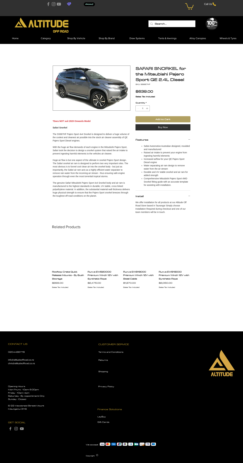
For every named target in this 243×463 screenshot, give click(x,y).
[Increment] (147, 108)
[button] (189, 6)
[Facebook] (48, 4)
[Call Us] (210, 4)
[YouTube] (58, 4)
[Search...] (172, 23)
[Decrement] (138, 108)
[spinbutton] (142, 108)
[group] (121, 263)
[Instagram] (53, 4)
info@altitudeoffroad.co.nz (21, 359)
